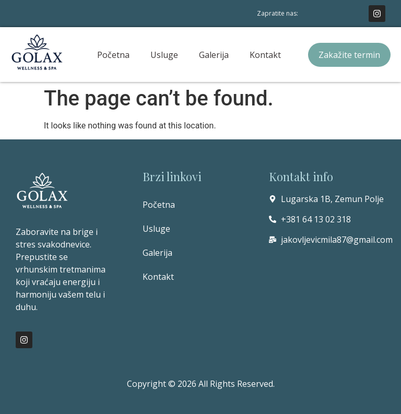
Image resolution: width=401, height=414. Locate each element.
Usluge (164, 55)
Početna (113, 55)
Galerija (214, 55)
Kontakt (265, 55)
